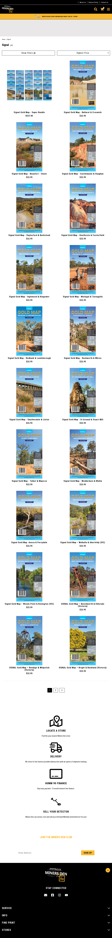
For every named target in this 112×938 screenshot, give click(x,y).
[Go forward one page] (62, 690)
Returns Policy (93, 2)
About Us (83, 2)
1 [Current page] (49, 690)
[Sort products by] (83, 53)
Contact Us (104, 2)
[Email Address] (56, 853)
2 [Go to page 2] (55, 690)
